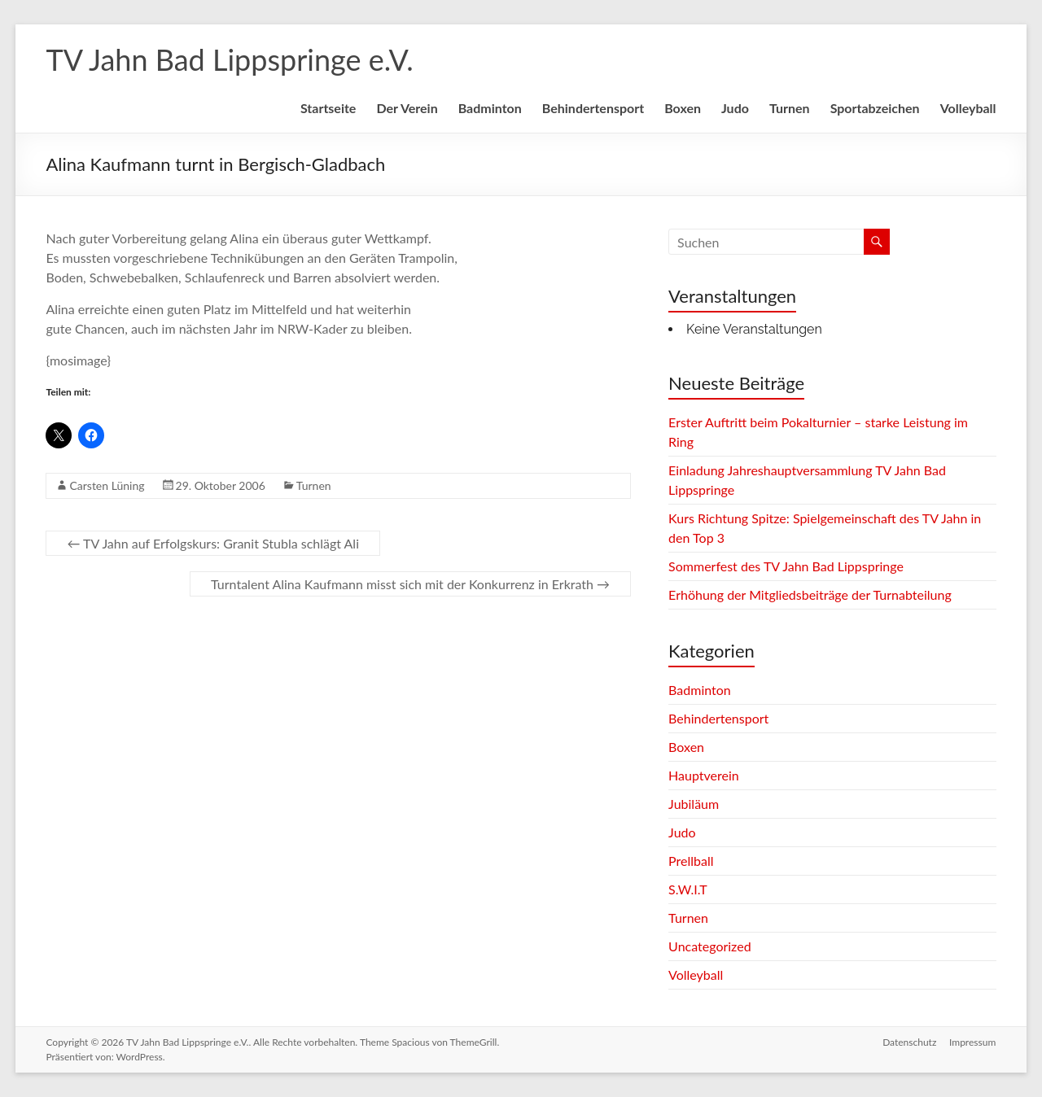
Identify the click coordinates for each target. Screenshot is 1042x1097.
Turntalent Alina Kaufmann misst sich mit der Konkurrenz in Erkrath (410, 584)
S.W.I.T (687, 889)
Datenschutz (909, 1042)
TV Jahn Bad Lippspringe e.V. (229, 59)
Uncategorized (709, 946)
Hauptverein (703, 775)
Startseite (328, 108)
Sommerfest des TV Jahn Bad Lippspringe (786, 566)
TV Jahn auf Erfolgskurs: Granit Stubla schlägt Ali (213, 543)
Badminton (490, 108)
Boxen (682, 108)
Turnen (789, 108)
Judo (735, 108)
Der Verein (406, 108)
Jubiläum (693, 803)
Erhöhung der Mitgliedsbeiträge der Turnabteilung (810, 594)
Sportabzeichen (875, 108)
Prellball (690, 860)
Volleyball (968, 108)
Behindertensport (593, 108)
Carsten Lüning (106, 485)
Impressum (972, 1042)
